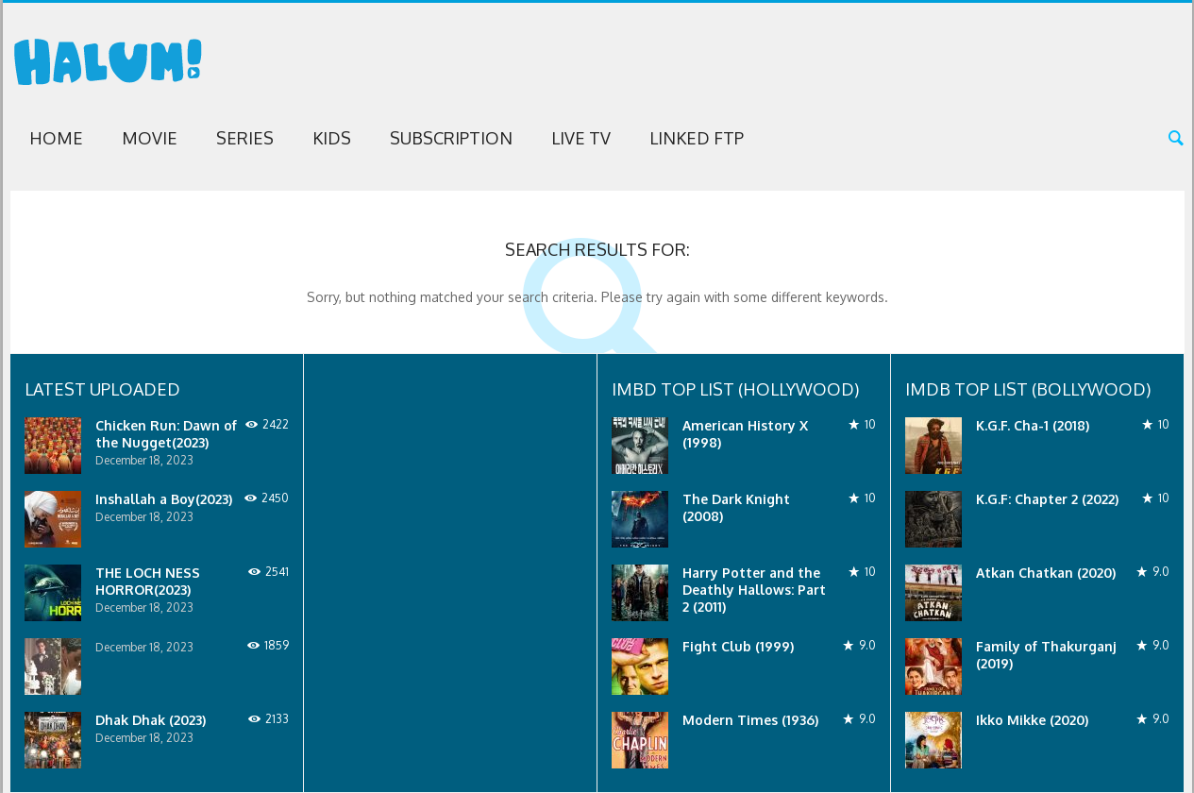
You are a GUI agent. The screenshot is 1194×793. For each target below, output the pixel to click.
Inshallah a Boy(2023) (163, 499)
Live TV (581, 137)
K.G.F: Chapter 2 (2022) (1047, 499)
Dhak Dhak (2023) (150, 720)
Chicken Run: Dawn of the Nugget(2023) (166, 433)
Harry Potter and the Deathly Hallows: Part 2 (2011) (754, 590)
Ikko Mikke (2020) (1032, 720)
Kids (331, 137)
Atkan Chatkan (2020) (1046, 573)
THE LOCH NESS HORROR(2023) (147, 581)
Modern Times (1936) (750, 720)
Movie (149, 137)
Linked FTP (696, 137)
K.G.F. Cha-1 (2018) (1032, 425)
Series (245, 137)
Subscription (451, 137)
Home (56, 137)
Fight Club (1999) (738, 646)
